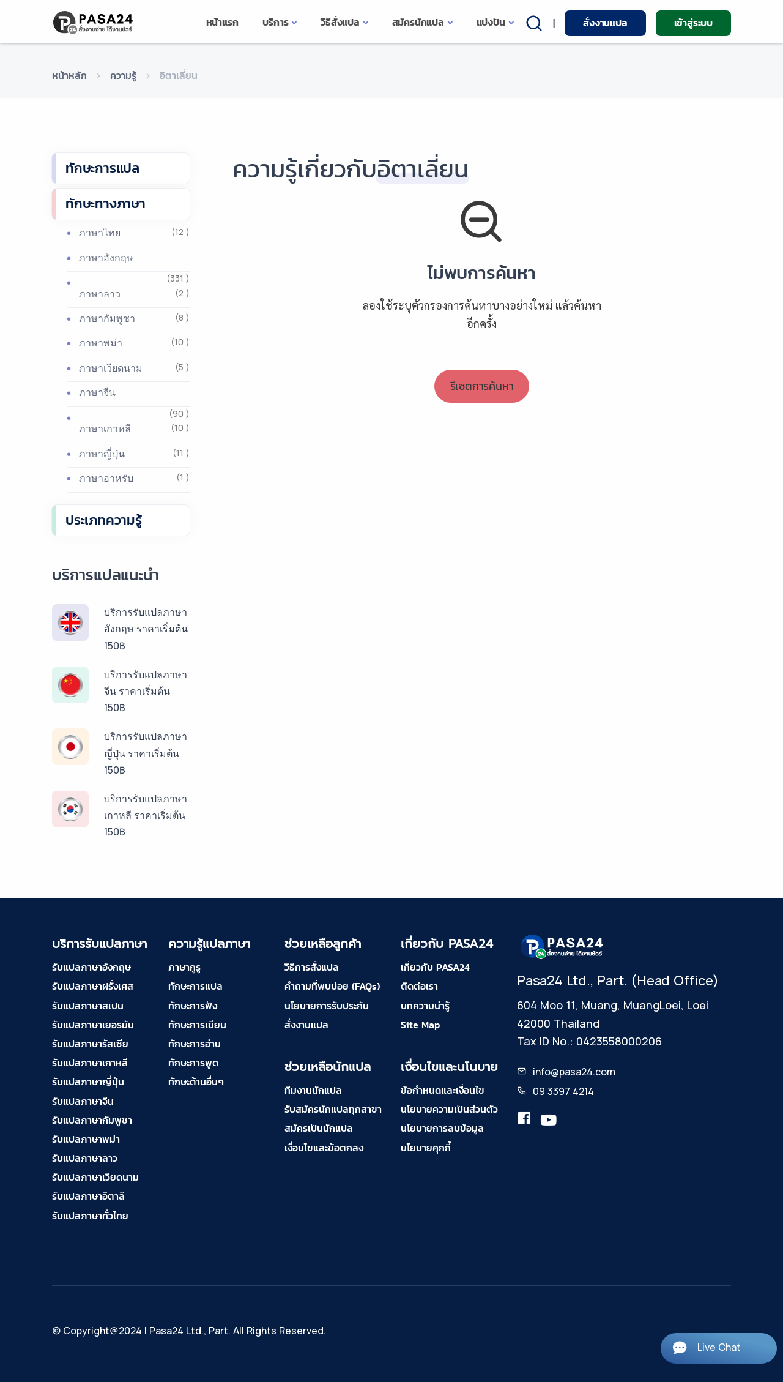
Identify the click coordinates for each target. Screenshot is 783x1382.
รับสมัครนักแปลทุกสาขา (333, 1109)
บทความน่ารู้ (425, 1005)
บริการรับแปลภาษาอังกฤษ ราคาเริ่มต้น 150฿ (146, 628)
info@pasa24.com (574, 1071)
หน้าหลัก (69, 75)
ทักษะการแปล (102, 168)
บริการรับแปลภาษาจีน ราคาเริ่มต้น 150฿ (145, 691)
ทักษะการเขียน (197, 1024)
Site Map (420, 1024)
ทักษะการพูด (193, 1062)
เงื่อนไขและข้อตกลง (323, 1147)
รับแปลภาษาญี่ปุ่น (88, 1081)
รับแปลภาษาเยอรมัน (93, 1024)
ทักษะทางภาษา (105, 203)
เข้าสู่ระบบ (693, 22)
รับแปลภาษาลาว (84, 1158)
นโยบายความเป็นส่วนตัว (449, 1109)
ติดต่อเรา (419, 986)
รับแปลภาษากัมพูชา (92, 1120)
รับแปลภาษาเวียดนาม (95, 1177)
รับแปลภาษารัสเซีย (90, 1043)
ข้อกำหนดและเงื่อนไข (442, 1090)
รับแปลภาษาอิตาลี (88, 1196)
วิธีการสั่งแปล (311, 967)
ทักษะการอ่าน (194, 1043)
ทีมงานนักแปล (313, 1090)
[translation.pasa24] (524, 1120)
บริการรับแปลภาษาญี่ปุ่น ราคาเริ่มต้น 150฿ (145, 753)
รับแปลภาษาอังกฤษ (91, 967)
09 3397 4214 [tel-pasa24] (563, 1091)
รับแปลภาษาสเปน (88, 1005)
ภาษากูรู (184, 967)
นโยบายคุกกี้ (426, 1147)
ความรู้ (123, 75)
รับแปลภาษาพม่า (86, 1139)
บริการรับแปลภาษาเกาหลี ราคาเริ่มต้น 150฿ (145, 815)
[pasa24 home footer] (563, 946)
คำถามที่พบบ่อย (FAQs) (332, 986)
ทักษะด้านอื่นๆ (196, 1081)
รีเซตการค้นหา (482, 386)
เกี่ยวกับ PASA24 (435, 967)
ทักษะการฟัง (192, 1005)
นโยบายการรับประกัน (326, 1005)
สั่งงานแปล (605, 22)
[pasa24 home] (94, 22)
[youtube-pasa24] (548, 1120)
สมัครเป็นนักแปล (318, 1128)
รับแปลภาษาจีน (83, 1101)
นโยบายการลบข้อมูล (442, 1128)
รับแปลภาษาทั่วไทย (90, 1215)
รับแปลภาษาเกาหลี (90, 1062)
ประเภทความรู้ (103, 520)
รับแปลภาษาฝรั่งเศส (92, 986)
